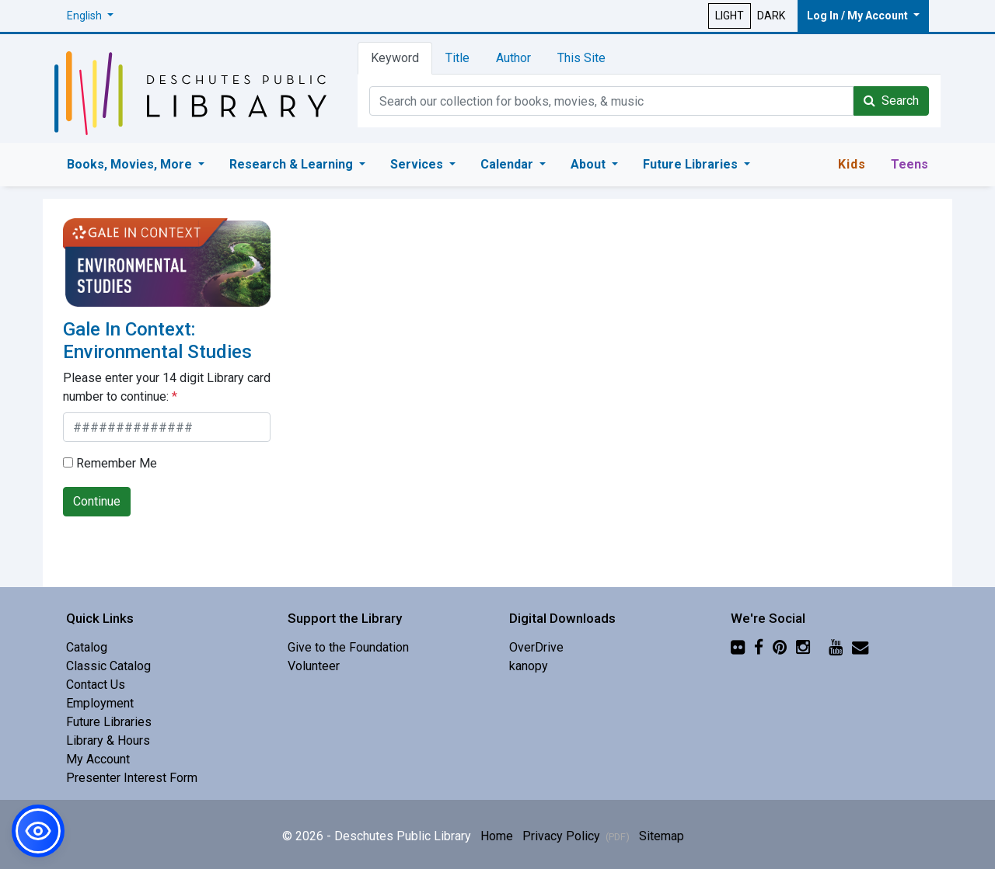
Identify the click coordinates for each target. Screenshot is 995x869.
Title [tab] (457, 57)
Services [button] (418, 164)
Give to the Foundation (348, 647)
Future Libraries (109, 721)
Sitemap (661, 836)
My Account (98, 759)
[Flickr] (738, 647)
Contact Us (95, 684)
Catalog (86, 647)
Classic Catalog (108, 666)
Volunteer (314, 666)
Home (496, 836)
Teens (909, 164)
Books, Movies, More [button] (131, 164)
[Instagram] (803, 647)
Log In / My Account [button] (858, 15)
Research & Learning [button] (292, 164)
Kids (852, 164)
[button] (90, 16)
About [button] (590, 164)
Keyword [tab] (395, 57)
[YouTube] (836, 647)
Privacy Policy (576, 836)
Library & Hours (108, 740)
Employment (100, 703)
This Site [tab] (581, 57)
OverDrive (536, 647)
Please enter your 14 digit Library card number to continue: (167, 387)
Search (891, 100)
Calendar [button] (508, 164)
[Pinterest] (780, 647)
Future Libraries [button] (692, 164)
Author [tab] (513, 57)
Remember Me (110, 463)
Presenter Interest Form (131, 777)
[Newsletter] (860, 647)
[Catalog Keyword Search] (611, 101)
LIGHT (729, 15)
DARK (771, 15)
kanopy (528, 666)
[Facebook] (758, 647)
